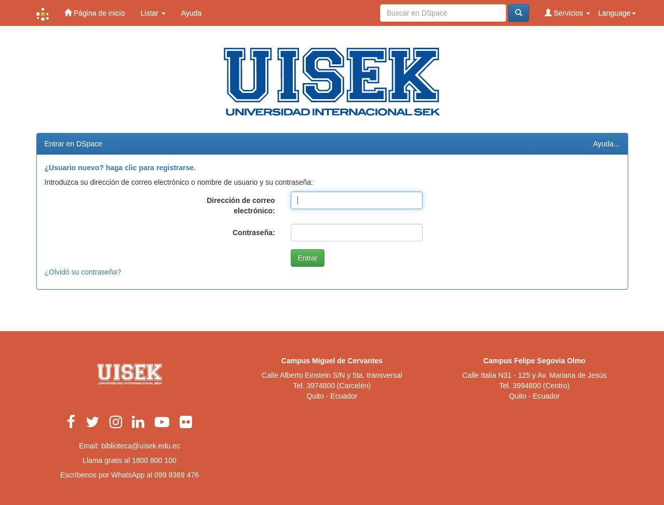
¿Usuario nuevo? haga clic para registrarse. (120, 167)
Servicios (568, 12)
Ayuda (191, 13)
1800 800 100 (154, 460)
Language (616, 13)
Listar (153, 13)
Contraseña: (254, 232)
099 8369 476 (176, 475)
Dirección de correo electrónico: (241, 205)
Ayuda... (606, 144)
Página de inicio (94, 12)
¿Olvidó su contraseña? (83, 272)
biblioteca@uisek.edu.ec (140, 446)
